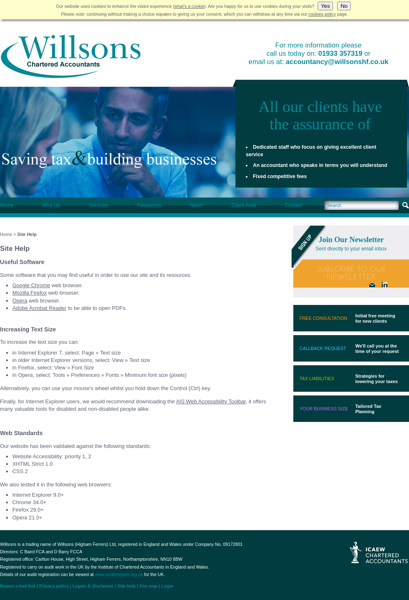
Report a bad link (18, 585)
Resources (149, 205)
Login (168, 585)
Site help (126, 585)
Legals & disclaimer (93, 585)
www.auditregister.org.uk (119, 574)
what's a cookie (189, 6)
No (343, 6)
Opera (19, 301)
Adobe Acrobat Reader (39, 308)
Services (98, 205)
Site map (148, 585)
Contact (293, 205)
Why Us (51, 205)
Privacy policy (54, 585)
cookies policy (322, 14)
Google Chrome (31, 285)
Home (6, 205)
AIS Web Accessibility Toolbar (211, 401)
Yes (325, 6)
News (196, 205)
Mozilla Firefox (29, 293)
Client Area (243, 205)
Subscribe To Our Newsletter (351, 273)
